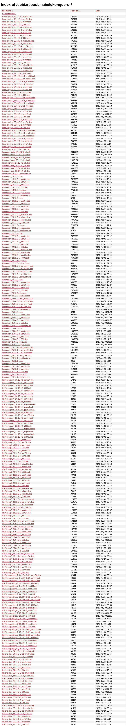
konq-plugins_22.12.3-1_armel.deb (16, 57)
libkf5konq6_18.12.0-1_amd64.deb (16, 440)
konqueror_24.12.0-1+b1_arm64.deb (17, 269)
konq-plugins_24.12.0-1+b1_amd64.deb (18, 76)
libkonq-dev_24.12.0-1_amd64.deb (16, 662)
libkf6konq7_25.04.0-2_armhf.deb (16, 548)
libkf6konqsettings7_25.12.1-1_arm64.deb (19, 643)
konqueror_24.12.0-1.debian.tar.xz (16, 277)
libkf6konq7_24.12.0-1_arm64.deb (16, 513)
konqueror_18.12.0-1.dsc (12, 176)
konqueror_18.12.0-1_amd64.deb (16, 179)
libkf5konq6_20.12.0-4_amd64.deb (16, 450)
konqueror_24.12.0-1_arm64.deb (16, 285)
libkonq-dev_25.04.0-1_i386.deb (15, 692)
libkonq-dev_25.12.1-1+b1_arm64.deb (18, 708)
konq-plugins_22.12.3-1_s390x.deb (16, 73)
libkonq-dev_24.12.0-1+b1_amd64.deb (18, 651)
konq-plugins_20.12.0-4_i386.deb (16, 38)
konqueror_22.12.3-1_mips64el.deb (17, 250)
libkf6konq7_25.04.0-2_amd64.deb (16, 543)
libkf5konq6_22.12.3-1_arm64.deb (16, 478)
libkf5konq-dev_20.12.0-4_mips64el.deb (18, 404)
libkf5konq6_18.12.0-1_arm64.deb (16, 442)
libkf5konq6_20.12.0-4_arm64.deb (16, 453)
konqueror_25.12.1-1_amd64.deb (16, 364)
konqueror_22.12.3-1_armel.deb (15, 242)
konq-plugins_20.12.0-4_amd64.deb (17, 27)
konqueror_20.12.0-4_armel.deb (15, 206)
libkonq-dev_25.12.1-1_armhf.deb (16, 722)
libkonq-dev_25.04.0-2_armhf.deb (16, 700)
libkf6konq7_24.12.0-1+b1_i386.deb (17, 507)
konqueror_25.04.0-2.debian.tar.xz (16, 326)
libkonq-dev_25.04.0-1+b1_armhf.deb (17, 678)
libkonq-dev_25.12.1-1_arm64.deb (16, 719)
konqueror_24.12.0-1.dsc (12, 280)
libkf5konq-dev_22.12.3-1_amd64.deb (18, 415)
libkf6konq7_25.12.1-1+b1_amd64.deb (18, 554)
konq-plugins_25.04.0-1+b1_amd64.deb (18, 98)
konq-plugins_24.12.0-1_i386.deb (16, 95)
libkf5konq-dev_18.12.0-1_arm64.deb (17, 383)
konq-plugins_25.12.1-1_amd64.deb (17, 141)
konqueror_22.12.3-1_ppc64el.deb (16, 255)
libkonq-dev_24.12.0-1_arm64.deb (16, 665)
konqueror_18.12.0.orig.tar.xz (14, 190)
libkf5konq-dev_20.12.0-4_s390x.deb (17, 412)
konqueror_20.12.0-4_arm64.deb (16, 204)
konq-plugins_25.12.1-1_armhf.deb (16, 147)
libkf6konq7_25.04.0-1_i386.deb (15, 540)
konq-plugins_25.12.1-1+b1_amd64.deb (18, 130)
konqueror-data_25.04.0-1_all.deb (16, 155)
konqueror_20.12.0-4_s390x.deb (15, 223)
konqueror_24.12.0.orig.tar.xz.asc (16, 296)
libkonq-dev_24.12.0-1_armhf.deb (16, 668)
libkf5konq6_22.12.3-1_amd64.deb (16, 475)
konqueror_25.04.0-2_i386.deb (15, 339)
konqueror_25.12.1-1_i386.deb (15, 372)
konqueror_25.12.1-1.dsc (12, 361)
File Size (74, 11)
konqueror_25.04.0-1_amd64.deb (16, 315)
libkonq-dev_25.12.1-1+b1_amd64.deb (18, 705)
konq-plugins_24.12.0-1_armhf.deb (16, 92)
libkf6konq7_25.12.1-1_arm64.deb (16, 567)
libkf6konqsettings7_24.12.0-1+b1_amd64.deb (21, 575)
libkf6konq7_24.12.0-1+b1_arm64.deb (18, 502)
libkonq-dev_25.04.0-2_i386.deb (15, 703)
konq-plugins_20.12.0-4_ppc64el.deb (17, 46)
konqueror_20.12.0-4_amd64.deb (16, 201)
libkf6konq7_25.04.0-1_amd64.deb (16, 532)
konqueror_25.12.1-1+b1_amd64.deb (17, 347)
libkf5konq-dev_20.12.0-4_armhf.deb (17, 399)
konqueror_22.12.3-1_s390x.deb (15, 258)
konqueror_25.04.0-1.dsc (12, 312)
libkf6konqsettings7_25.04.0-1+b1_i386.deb (20, 605)
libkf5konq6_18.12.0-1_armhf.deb (16, 445)
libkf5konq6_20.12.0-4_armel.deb (16, 456)
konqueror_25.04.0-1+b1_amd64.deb (17, 299)
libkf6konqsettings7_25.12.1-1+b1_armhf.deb (21, 635)
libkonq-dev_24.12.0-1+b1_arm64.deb (18, 654)
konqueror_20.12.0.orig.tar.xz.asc (16, 228)
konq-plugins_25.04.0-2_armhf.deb (16, 125)
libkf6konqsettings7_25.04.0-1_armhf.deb (19, 613)
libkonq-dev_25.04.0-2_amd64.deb (16, 695)
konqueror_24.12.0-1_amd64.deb (16, 282)
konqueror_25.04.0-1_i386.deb (15, 323)
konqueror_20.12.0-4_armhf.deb (15, 209)
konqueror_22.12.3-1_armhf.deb (15, 244)
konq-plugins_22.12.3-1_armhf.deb (16, 60)
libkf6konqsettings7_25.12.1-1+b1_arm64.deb (21, 632)
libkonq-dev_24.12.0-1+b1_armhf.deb (17, 657)
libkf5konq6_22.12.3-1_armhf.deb (16, 483)
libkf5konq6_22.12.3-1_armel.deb (16, 480)
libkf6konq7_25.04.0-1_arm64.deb (16, 535)
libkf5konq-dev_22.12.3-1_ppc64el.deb (18, 434)
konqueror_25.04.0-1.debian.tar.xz (16, 309)
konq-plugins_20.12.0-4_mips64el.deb (18, 41)
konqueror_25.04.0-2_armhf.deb (15, 337)
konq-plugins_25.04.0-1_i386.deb (16, 117)
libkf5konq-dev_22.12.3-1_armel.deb (17, 421)
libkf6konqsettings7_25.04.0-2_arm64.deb (19, 621)
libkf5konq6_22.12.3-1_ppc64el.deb (17, 494)
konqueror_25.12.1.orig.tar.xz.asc (16, 377)
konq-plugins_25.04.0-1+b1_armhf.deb (18, 103)
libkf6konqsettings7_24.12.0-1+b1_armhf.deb (21, 581)
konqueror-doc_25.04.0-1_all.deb (16, 166)
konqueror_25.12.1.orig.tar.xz (14, 375)
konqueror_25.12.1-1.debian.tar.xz (16, 358)
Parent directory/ (9, 14)
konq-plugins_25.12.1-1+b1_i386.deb (17, 138)
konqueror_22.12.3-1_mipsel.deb (16, 252)
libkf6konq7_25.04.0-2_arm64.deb (16, 545)
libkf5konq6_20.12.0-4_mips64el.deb (17, 464)
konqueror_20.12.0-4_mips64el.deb (17, 215)
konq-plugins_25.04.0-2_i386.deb (16, 128)
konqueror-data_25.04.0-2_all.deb (16, 158)
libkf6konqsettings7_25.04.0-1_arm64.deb (19, 611)
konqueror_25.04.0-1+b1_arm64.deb (17, 301)
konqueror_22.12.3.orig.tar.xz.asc (16, 263)
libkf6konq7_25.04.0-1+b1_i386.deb (17, 529)
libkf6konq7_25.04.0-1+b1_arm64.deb (18, 524)
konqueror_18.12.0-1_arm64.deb (16, 182)
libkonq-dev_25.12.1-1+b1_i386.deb (17, 714)
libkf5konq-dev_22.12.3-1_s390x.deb (17, 437)
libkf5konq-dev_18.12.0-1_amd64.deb (18, 380)
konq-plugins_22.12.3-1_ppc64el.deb (17, 71)
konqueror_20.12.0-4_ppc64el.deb (16, 220)
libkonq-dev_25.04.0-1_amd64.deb (16, 684)
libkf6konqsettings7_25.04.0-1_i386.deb (18, 616)
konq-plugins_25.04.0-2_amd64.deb (17, 120)
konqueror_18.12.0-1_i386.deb (15, 187)
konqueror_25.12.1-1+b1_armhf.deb (17, 353)
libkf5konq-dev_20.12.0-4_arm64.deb (17, 394)
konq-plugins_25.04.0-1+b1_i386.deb (17, 106)
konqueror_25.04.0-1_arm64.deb (16, 318)
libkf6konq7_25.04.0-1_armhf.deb (16, 537)
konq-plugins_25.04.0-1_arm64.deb (17, 111)
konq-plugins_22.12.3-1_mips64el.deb (18, 65)
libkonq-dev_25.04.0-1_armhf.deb (16, 689)
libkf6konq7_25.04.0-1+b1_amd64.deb (18, 521)
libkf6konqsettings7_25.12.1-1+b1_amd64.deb (21, 629)
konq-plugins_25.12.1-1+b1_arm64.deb (18, 133)
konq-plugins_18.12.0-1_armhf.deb (16, 22)
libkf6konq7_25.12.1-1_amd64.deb (16, 564)
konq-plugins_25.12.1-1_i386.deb (16, 149)
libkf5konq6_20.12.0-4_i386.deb (15, 461)
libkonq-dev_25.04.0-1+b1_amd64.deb (18, 673)
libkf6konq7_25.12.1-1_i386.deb (15, 573)
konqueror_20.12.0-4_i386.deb (15, 212)
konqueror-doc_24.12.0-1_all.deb (16, 163)
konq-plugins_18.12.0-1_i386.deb (16, 25)
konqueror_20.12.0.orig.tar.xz (14, 225)
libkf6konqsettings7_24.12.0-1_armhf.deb (19, 592)
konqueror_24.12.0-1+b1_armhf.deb (17, 271)
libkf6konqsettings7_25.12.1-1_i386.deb (18, 649)
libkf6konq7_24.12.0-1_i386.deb (15, 518)
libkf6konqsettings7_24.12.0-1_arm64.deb (19, 589)
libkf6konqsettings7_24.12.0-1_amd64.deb (20, 586)
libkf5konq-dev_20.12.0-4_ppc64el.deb (18, 410)
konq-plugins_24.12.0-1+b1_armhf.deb (18, 81)
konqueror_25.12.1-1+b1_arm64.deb (17, 350)
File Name (6, 11)
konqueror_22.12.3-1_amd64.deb (16, 236)
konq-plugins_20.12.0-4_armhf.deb (16, 35)
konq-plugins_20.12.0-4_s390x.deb (16, 49)
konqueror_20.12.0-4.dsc (12, 198)
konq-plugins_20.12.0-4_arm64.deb (17, 30)
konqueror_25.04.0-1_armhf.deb (15, 320)
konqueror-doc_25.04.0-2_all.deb (16, 168)
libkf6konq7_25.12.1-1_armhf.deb (16, 570)
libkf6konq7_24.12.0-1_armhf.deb (16, 516)
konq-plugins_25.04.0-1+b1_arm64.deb (18, 101)
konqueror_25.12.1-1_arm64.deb (16, 366)
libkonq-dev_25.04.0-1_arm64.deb (16, 686)
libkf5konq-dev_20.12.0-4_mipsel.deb (17, 407)
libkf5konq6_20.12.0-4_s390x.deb (16, 472)
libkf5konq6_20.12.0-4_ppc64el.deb (17, 469)
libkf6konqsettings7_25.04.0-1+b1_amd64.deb (21, 597)
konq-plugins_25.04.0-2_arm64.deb (17, 122)
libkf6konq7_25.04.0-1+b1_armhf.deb (17, 526)
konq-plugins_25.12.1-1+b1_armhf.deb (18, 136)
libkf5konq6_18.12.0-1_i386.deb (15, 448)
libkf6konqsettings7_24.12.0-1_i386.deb (18, 594)
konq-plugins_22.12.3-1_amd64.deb (17, 52)
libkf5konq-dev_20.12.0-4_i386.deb (16, 402)
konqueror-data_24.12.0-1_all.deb (16, 152)
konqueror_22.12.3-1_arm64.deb (16, 239)
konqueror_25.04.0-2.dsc (12, 328)
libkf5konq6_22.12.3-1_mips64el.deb (17, 488)
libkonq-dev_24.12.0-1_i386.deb (15, 670)
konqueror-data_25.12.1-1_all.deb (16, 160)
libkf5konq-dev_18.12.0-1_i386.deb (16, 388)
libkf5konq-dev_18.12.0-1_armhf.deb (17, 385)
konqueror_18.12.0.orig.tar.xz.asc (16, 193)
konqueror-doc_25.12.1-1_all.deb (16, 171)
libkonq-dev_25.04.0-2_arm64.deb (16, 697)
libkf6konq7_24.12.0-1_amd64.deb (16, 510)
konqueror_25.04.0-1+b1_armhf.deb (17, 304)
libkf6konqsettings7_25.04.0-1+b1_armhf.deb (21, 602)
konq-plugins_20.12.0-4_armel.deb (16, 33)
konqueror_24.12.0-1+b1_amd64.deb (17, 266)
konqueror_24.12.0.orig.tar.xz (14, 293)
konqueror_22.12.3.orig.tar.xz (14, 261)
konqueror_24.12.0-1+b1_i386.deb (16, 274)
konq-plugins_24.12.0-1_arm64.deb (17, 90)
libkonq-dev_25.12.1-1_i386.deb (15, 724)
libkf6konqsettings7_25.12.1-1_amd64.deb (20, 640)
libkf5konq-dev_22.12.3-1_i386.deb (16, 426)
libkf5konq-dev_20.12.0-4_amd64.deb (18, 391)
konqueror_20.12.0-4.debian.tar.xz (16, 195)
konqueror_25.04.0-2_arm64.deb (16, 334)
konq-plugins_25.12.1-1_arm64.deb (17, 144)
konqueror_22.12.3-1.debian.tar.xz (16, 231)
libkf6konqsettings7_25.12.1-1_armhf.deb (19, 646)
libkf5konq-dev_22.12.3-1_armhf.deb (17, 423)
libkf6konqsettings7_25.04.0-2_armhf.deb (19, 624)
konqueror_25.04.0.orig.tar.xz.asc (16, 345)
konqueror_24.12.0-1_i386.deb (15, 290)
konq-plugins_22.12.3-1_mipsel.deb (17, 68)
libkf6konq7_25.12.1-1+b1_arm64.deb (18, 556)
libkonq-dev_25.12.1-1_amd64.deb (16, 716)
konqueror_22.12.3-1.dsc (12, 233)
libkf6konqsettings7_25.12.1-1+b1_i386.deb (20, 638)
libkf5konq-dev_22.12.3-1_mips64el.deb (18, 429)
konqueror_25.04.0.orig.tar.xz (14, 342)
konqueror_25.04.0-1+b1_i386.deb (16, 307)
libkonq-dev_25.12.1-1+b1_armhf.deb (17, 711)
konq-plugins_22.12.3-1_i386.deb (16, 63)
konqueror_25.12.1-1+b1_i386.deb (16, 355)
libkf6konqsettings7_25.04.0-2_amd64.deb (20, 619)
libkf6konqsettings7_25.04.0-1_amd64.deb (20, 608)
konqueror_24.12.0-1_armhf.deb (15, 288)
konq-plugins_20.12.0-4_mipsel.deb (17, 44)
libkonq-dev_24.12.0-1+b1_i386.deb (17, 659)
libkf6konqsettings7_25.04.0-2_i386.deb (18, 627)
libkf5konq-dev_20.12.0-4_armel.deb (17, 396)
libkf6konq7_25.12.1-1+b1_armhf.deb (17, 559)
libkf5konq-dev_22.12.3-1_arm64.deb (17, 418)
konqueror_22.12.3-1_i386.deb (15, 247)
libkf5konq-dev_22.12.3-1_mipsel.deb (17, 432)
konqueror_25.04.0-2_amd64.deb (16, 331)
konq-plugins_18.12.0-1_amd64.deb (17, 16)
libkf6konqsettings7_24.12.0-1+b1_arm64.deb (21, 578)
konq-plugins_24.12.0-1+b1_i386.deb (17, 84)
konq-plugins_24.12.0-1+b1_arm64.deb (18, 79)
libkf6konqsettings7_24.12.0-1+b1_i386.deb (20, 583)
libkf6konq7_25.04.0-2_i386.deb (15, 551)
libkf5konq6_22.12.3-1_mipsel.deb (16, 491)
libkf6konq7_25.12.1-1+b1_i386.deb (17, 562)
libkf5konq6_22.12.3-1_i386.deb (15, 486)
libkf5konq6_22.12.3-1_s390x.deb (16, 497)
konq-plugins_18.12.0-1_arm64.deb (17, 19)
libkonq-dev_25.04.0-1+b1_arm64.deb (18, 676)
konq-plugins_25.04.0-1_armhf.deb (16, 114)
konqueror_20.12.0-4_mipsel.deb (16, 217)
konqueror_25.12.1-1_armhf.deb (15, 369)
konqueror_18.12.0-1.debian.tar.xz (16, 174)
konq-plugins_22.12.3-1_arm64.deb (17, 54)
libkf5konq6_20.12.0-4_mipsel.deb (16, 467)
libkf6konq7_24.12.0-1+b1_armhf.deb (17, 505)
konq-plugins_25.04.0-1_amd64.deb (17, 109)
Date (98, 11)
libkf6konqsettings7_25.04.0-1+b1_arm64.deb (21, 600)
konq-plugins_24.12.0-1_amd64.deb (17, 87)
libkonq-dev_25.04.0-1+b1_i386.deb (17, 681)
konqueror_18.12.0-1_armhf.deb (15, 185)
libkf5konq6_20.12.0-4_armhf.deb (16, 459)
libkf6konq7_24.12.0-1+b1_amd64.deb (18, 499)
